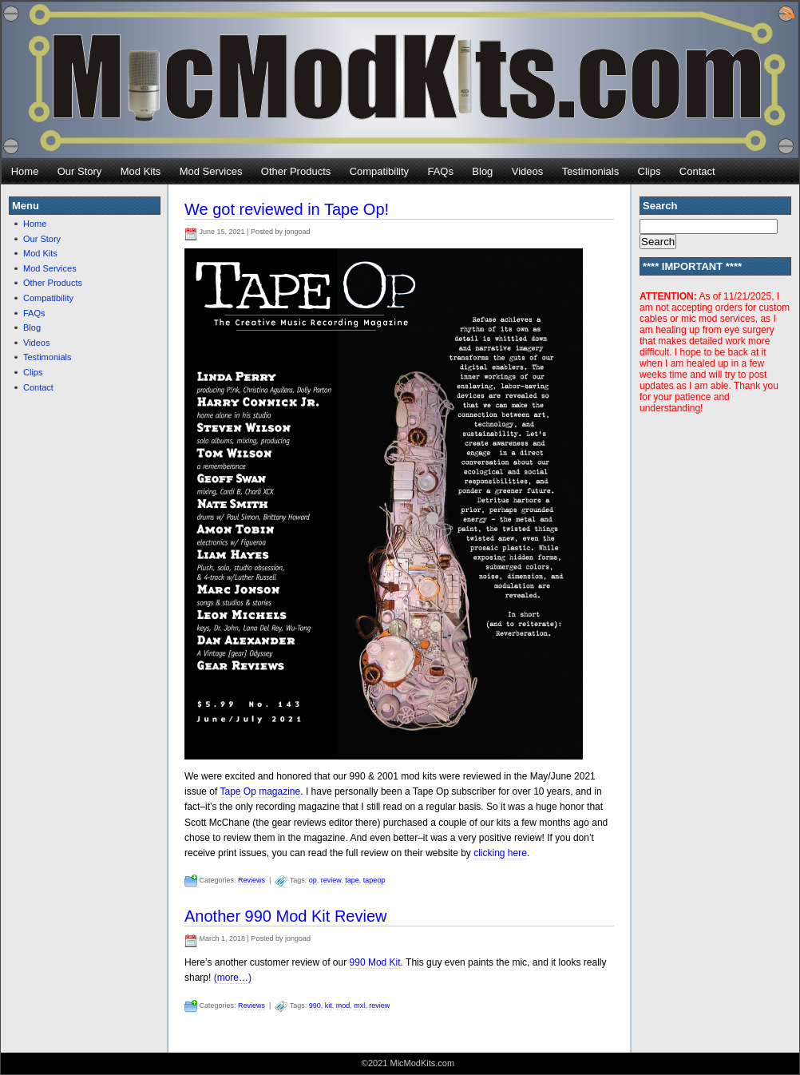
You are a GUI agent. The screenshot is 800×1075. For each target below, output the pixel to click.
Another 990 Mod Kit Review (285, 916)
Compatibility (379, 171)
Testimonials (591, 171)
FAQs (440, 171)
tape (352, 880)
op (313, 880)
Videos (528, 171)
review (331, 880)
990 (315, 1006)
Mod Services (211, 171)
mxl (359, 1006)
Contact (697, 171)
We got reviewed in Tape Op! (286, 209)
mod (343, 1006)
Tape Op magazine (260, 791)
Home (25, 171)
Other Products (296, 171)
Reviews (251, 880)
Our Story (79, 171)
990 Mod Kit (375, 962)
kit (328, 1006)
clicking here (500, 853)
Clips (649, 171)
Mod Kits (141, 171)
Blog (482, 171)
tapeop (374, 880)
